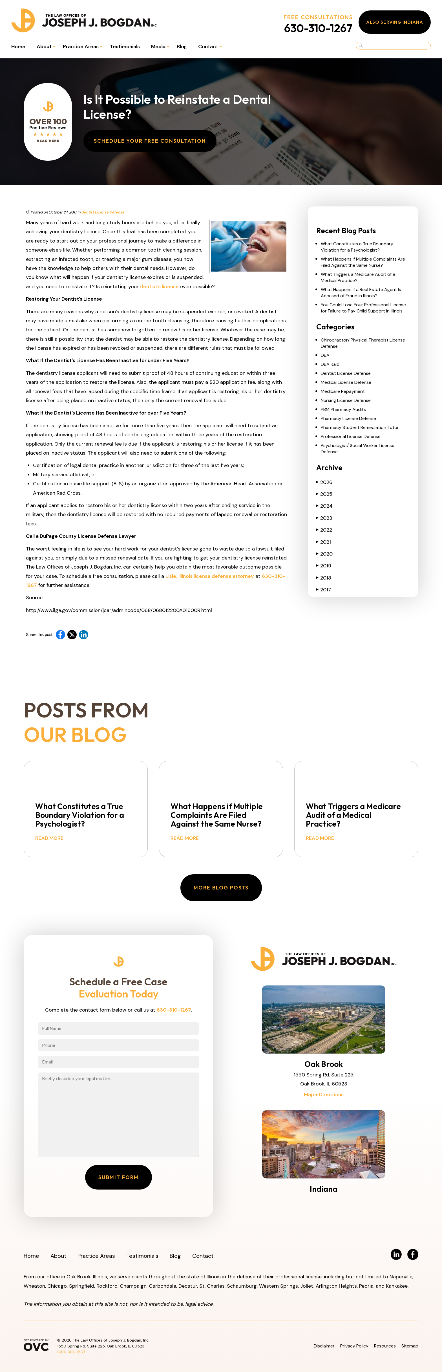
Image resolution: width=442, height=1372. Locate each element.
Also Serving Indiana (394, 22)
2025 (324, 494)
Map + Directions (324, 1094)
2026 (324, 482)
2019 (323, 565)
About (44, 46)
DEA (325, 355)
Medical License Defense (346, 382)
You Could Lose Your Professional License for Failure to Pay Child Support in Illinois (363, 308)
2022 (324, 530)
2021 (323, 542)
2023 (324, 518)
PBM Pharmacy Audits (343, 409)
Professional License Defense (351, 436)
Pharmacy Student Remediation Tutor (360, 427)
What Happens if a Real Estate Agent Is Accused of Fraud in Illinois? (361, 293)
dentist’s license (159, 286)
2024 (324, 506)
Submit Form (118, 1177)
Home (18, 46)
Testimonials (125, 46)
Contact (208, 46)
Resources (385, 1346)
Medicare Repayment (343, 391)
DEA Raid (330, 364)
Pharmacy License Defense (348, 418)
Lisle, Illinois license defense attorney (209, 576)
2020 (324, 553)
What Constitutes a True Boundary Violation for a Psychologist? (357, 247)
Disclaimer (324, 1346)
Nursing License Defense (346, 400)
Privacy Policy (354, 1346)
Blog (182, 46)
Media (158, 46)
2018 (323, 577)
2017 (323, 589)
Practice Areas (81, 46)
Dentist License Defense (102, 212)
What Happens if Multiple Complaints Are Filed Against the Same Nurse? (363, 262)
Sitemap (409, 1346)
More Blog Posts (221, 887)
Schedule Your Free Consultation (150, 141)
